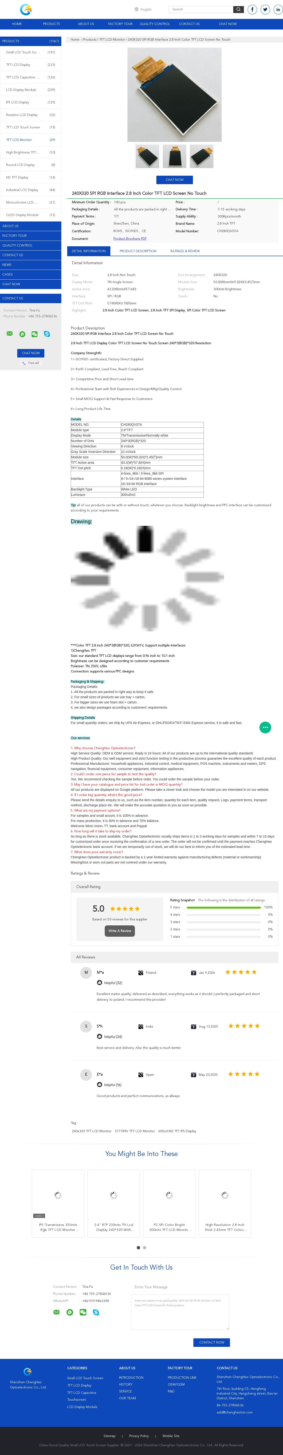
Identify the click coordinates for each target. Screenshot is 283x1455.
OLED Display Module (30, 215)
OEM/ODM (176, 1384)
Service (125, 1391)
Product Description (138, 251)
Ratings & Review (185, 251)
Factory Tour (120, 24)
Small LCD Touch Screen (30, 52)
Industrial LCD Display (30, 190)
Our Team (127, 1398)
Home (17, 24)
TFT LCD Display (30, 65)
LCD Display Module (30, 90)
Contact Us (189, 24)
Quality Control (155, 24)
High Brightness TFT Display (30, 152)
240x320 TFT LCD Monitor (92, 1131)
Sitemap (109, 1436)
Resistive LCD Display (30, 115)
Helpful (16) (112, 1085)
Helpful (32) (113, 983)
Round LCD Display (30, 165)
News (7, 265)
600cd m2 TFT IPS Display (177, 1131)
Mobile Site (171, 1436)
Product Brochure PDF (130, 238)
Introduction (131, 1377)
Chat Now (228, 24)
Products (51, 24)
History (125, 1384)
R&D (171, 1391)
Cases (7, 274)
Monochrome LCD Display (30, 202)
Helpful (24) (113, 1037)
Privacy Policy (139, 1436)
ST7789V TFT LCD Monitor (135, 1131)
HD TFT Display (30, 177)
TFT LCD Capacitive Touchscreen (30, 77)
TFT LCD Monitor (30, 140)
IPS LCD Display (30, 102)
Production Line (182, 1377)
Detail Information (89, 251)
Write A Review (119, 931)
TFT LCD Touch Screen (30, 127)
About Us (86, 24)
